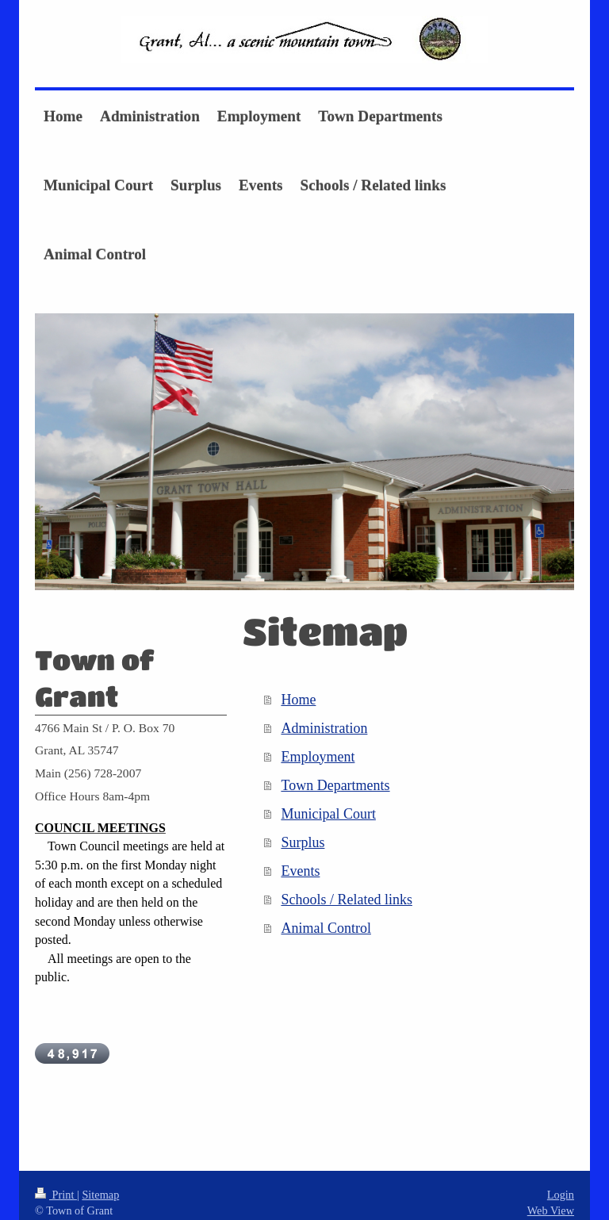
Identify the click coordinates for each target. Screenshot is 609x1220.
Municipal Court (328, 814)
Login (560, 1180)
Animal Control (326, 928)
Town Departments (335, 785)
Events (300, 871)
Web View (550, 1196)
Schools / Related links (346, 899)
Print (56, 1180)
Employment (317, 757)
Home (298, 700)
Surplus (302, 842)
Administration (324, 728)
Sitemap (100, 1180)
